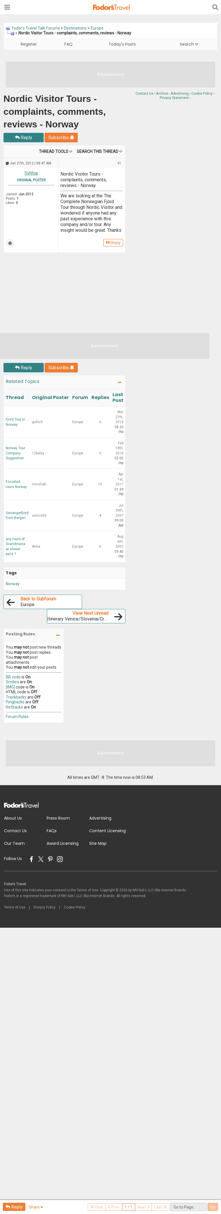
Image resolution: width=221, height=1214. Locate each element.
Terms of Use (14, 907)
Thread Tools (53, 151)
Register (29, 44)
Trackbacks (16, 697)
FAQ (68, 44)
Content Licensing (107, 831)
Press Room (58, 818)
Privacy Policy (45, 907)
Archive (162, 94)
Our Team (14, 843)
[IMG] (10, 687)
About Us (13, 818)
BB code (13, 677)
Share (36, 1207)
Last (160, 1207)
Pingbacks (15, 702)
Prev (114, 1207)
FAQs (52, 831)
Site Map (97, 843)
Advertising (180, 94)
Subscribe (61, 137)
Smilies (12, 682)
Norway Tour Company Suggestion (15, 453)
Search (189, 44)
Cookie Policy (202, 94)
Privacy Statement (174, 98)
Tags (11, 573)
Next (143, 1207)
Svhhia (31, 173)
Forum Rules (17, 716)
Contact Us (144, 94)
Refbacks (14, 707)
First (96, 1207)
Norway (13, 583)
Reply (23, 137)
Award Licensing (63, 843)
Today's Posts (122, 44)
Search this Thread (97, 151)
